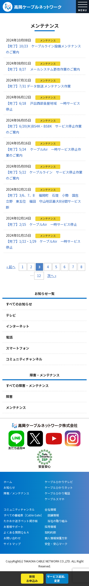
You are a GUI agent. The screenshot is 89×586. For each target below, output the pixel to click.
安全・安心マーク (56, 544)
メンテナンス (16, 407)
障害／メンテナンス (16, 493)
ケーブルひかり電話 (57, 493)
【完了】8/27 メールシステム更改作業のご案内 (43, 69)
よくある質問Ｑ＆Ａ (16, 532)
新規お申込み (32, 578)
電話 (9, 337)
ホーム (8, 482)
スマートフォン (17, 348)
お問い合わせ (12, 538)
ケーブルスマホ (54, 499)
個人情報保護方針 (56, 538)
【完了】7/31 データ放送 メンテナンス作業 (38, 86)
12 (39, 275)
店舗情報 (52, 515)
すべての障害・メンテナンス (27, 385)
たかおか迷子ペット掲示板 (21, 521)
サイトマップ (12, 544)
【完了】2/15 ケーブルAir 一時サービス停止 (41, 224)
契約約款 (50, 532)
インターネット (17, 326)
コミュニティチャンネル (24, 359)
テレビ (11, 315)
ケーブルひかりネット (59, 487)
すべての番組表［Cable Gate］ (23, 515)
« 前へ (10, 266)
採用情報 (50, 526)
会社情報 (50, 509)
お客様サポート (13, 526)
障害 (9, 396)
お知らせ (9, 487)
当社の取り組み (56, 521)
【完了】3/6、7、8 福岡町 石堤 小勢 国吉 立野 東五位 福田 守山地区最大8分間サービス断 (44, 201)
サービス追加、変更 (57, 578)
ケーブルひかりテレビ (59, 482)
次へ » (51, 275)
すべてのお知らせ (19, 304)
